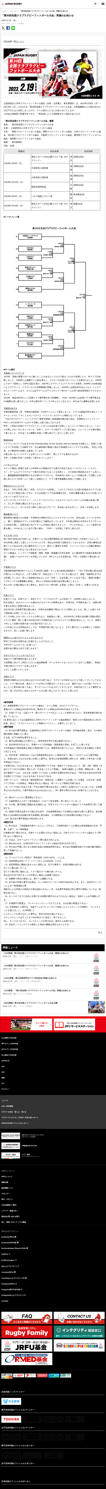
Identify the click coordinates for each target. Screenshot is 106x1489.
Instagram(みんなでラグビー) (12, 1295)
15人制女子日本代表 (8, 1055)
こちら (21, 41)
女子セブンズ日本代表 (9, 1049)
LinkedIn (4, 1301)
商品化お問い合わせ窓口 (10, 1216)
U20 (2, 1072)
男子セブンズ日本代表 (9, 1044)
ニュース (13, 11)
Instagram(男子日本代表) (10, 1290)
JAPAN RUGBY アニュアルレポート (15, 1123)
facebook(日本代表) (8, 1243)
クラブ (13, 23)
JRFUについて (6, 1177)
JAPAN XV (5, 1061)
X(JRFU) (4, 1254)
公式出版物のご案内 (8, 1205)
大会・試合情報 (7, 1106)
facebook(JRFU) (7, 1237)
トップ (3, 11)
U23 (2, 1066)
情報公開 (4, 1182)
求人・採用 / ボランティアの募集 (13, 1222)
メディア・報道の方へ (9, 1211)
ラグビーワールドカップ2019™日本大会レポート (19, 1118)
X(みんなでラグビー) (9, 1266)
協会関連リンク (7, 1188)
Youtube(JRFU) (7, 1272)
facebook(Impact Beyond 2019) (13, 1248)
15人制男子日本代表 (8, 1038)
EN (98, 4)
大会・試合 (5, 23)
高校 (3, 1078)
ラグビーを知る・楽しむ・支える (13, 1112)
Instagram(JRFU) (8, 1284)
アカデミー (5, 1089)
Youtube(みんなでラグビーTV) (12, 1278)
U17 (2, 1083)
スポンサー (5, 1194)
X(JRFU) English (7, 1260)
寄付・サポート (7, 1199)
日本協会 (20, 23)
